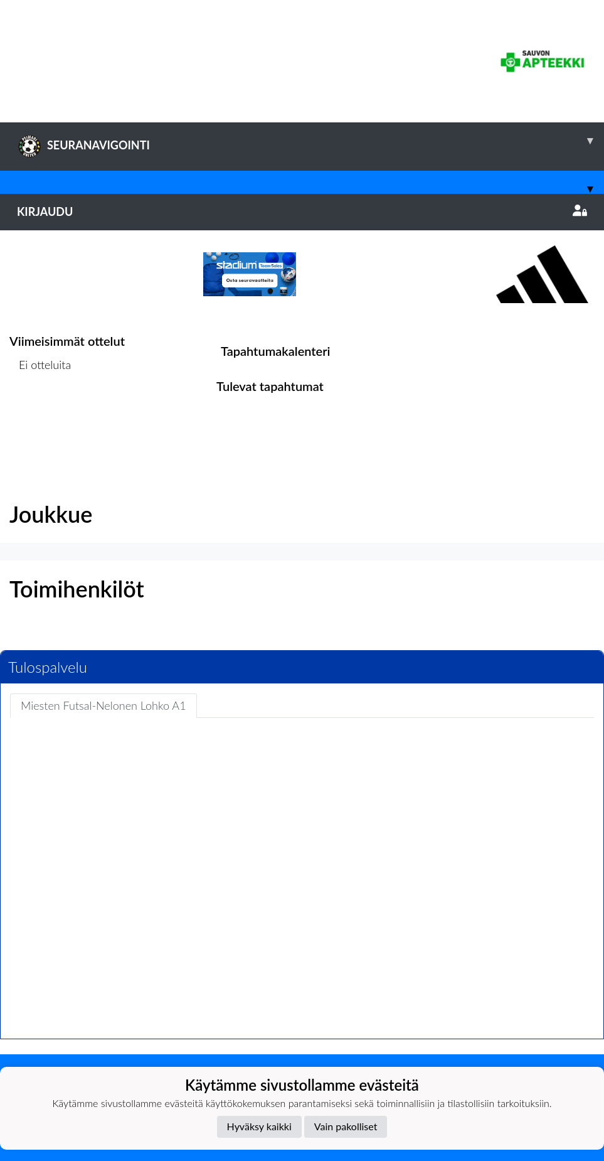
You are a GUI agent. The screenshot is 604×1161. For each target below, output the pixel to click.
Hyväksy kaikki (259, 1126)
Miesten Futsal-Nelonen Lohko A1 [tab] (103, 705)
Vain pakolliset (346, 1126)
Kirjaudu (302, 211)
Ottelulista (40, 413)
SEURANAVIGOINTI (310, 140)
